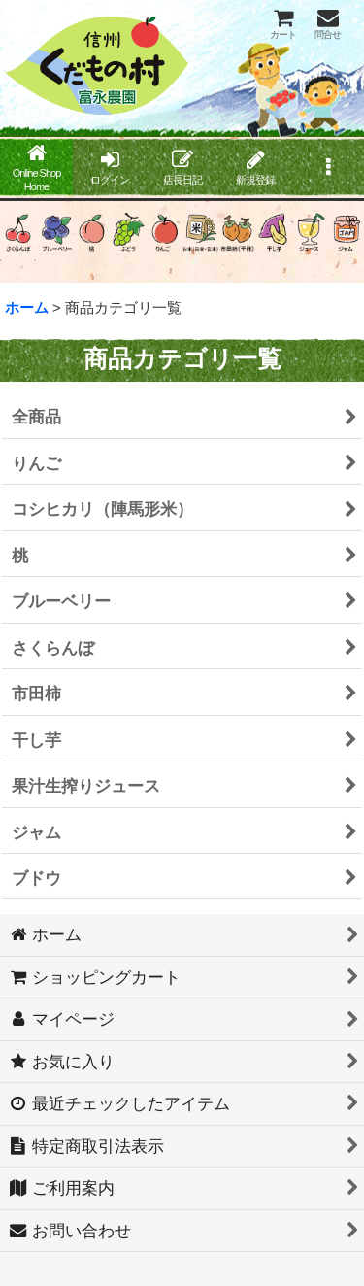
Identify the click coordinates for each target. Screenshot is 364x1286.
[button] (327, 169)
